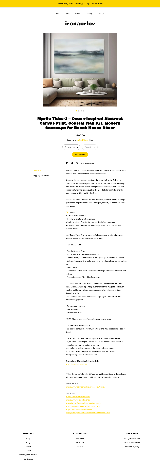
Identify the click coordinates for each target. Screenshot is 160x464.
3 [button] (81, 111)
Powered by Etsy (132, 446)
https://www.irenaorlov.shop (78, 400)
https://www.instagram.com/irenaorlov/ (83, 406)
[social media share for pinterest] (77, 163)
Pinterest (80, 438)
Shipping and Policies (28, 454)
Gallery (89, 13)
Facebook (80, 442)
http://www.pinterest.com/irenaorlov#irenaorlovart (88, 412)
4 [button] (83, 111)
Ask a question (87, 163)
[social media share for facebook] (67, 163)
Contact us (28, 459)
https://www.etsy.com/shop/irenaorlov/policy (85, 387)
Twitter (80, 446)
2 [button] (78, 111)
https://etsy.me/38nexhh (76, 364)
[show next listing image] (89, 111)
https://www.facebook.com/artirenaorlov (84, 403)
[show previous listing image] (70, 111)
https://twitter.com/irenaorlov (79, 409)
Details (37, 170)
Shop (58, 13)
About (78, 13)
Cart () (101, 13)
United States (82, 140)
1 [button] (76, 111)
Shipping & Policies (41, 175)
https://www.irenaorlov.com (78, 396)
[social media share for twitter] (72, 163)
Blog (67, 13)
